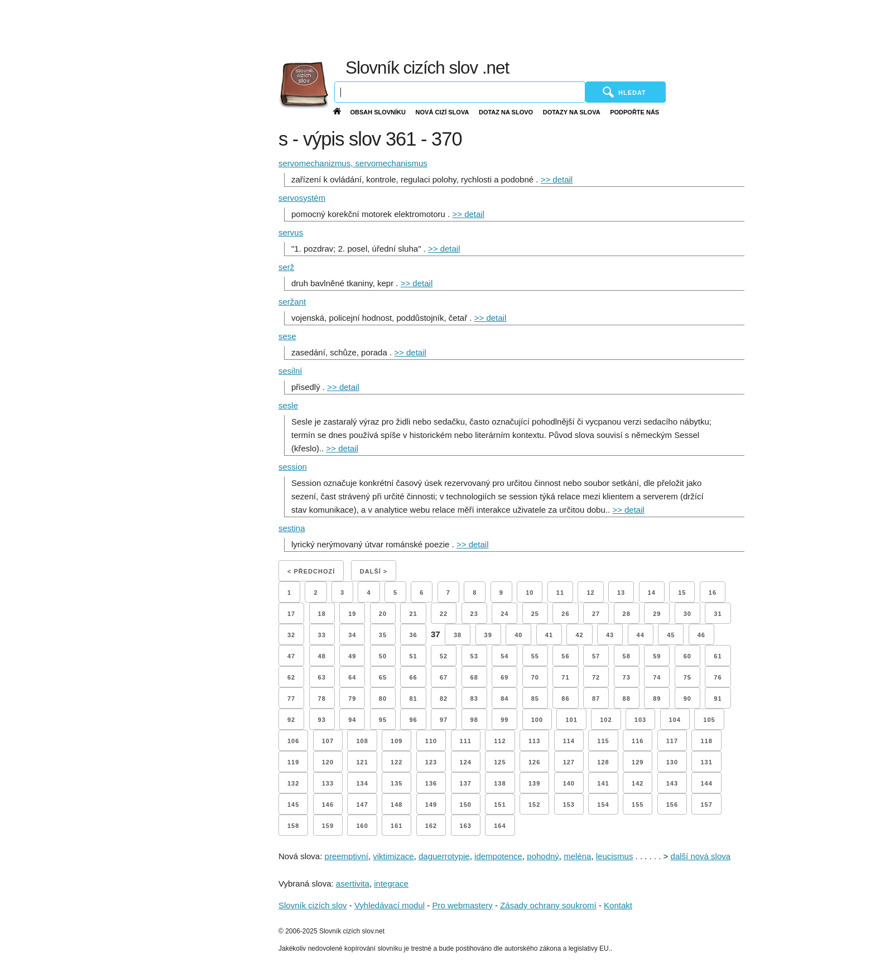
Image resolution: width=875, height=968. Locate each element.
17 (291, 613)
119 (293, 762)
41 (549, 635)
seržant (292, 301)
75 (687, 677)
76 (718, 677)
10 (529, 592)
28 (627, 613)
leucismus (614, 856)
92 (291, 719)
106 (293, 741)
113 (534, 741)
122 (396, 762)
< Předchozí (311, 571)
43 (610, 635)
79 (352, 698)
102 (606, 719)
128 (603, 762)
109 (396, 741)
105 (709, 719)
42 (579, 635)
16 (713, 592)
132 (293, 783)
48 (322, 656)
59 (657, 656)
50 (383, 656)
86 (565, 698)
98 (474, 719)
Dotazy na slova (571, 112)
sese (287, 336)
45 (671, 635)
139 (534, 783)
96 (413, 719)
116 (637, 741)
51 (413, 656)
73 (627, 677)
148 (396, 804)
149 (431, 804)
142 (637, 783)
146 (328, 804)
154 (603, 804)
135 (396, 783)
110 (431, 741)
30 (687, 613)
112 (500, 741)
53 (474, 656)
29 (657, 613)
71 (565, 677)
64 (352, 677)
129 (637, 762)
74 (657, 677)
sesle (288, 405)
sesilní (290, 370)
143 (672, 783)
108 (362, 741)
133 (328, 783)
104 (675, 719)
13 (621, 592)
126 (534, 762)
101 (571, 719)
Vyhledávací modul (389, 905)
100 (537, 719)
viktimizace (393, 856)
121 (362, 762)
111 (466, 741)
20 (383, 613)
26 (565, 613)
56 (565, 656)
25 (535, 613)
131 (706, 762)
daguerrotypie (444, 856)
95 (383, 719)
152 (534, 804)
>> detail (557, 179)
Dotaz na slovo (506, 112)
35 (383, 635)
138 (500, 783)
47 (291, 656)
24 (504, 613)
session (292, 466)
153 (569, 804)
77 (291, 698)
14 (652, 592)
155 (637, 804)
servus (290, 232)
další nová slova (701, 856)
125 (500, 762)
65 (383, 677)
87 (596, 698)
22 (444, 613)
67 (444, 677)
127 (569, 762)
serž (286, 267)
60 (687, 656)
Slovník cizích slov (312, 905)
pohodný (543, 856)
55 (535, 656)
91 (718, 698)
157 (706, 804)
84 (504, 698)
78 (322, 698)
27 (596, 613)
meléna (577, 856)
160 (362, 825)
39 (488, 635)
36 (413, 635)
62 (291, 677)
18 (322, 613)
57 (596, 656)
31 (718, 613)
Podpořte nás (634, 112)
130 (672, 762)
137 (466, 783)
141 (603, 783)
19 (352, 613)
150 (466, 804)
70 (535, 677)
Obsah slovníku (378, 112)
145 (293, 804)
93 (322, 719)
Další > (373, 571)
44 (641, 635)
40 (518, 635)
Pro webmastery (462, 905)
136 (431, 783)
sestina (291, 528)
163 (466, 825)
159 (328, 825)
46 (701, 635)
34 (352, 635)
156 (672, 804)
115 (603, 741)
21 (413, 613)
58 (627, 656)
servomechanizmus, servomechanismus (352, 163)
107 (328, 741)
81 (413, 698)
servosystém (301, 198)
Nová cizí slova (442, 112)
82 (444, 698)
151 (500, 804)
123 (431, 762)
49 (352, 656)
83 (474, 698)
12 (590, 592)
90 (687, 698)
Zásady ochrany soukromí (548, 905)
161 (396, 825)
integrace (391, 883)
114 (569, 741)
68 (474, 677)
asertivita (352, 883)
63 (322, 677)
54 (504, 656)
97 (444, 719)
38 (457, 635)
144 (706, 783)
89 (657, 698)
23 (474, 613)
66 (413, 677)
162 (431, 825)
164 (500, 825)
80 (383, 698)
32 (291, 635)
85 (535, 698)
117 (672, 741)
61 (718, 656)
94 (352, 719)
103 (640, 719)
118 (706, 741)
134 (362, 783)
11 (560, 592)
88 (627, 698)
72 (596, 677)
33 (322, 635)
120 (328, 762)
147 (362, 804)
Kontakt (618, 905)
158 (293, 825)
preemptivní (346, 856)
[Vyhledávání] (459, 92)
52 (444, 656)
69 (504, 677)
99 (504, 719)
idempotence (498, 856)
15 (682, 592)
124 (466, 762)
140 (569, 783)
